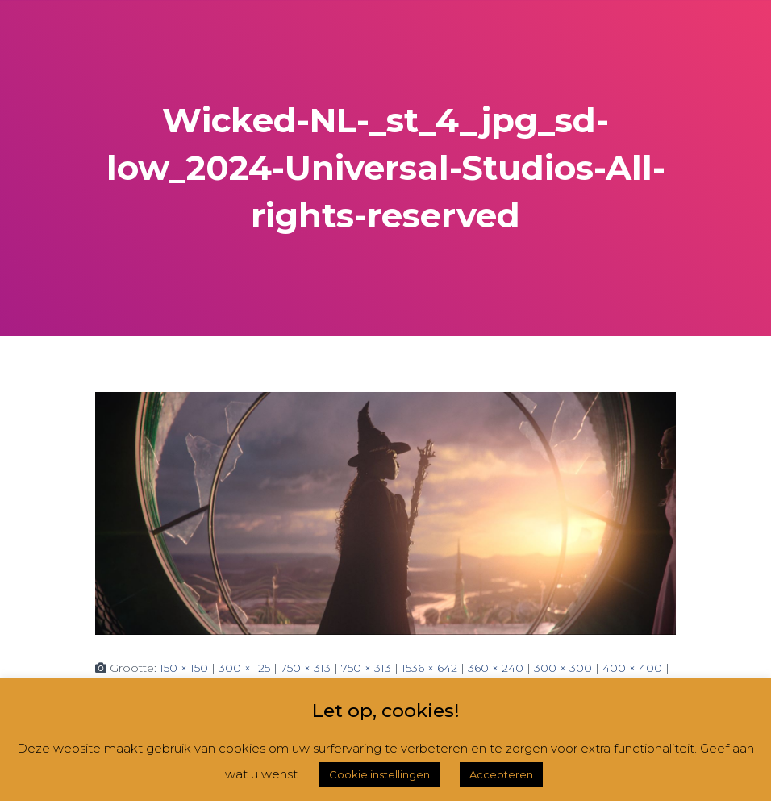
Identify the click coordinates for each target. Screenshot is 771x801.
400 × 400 (632, 668)
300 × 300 (563, 668)
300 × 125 (244, 668)
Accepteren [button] (501, 774)
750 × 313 (306, 668)
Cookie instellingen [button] (379, 774)
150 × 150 (184, 668)
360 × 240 (495, 668)
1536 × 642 (429, 668)
